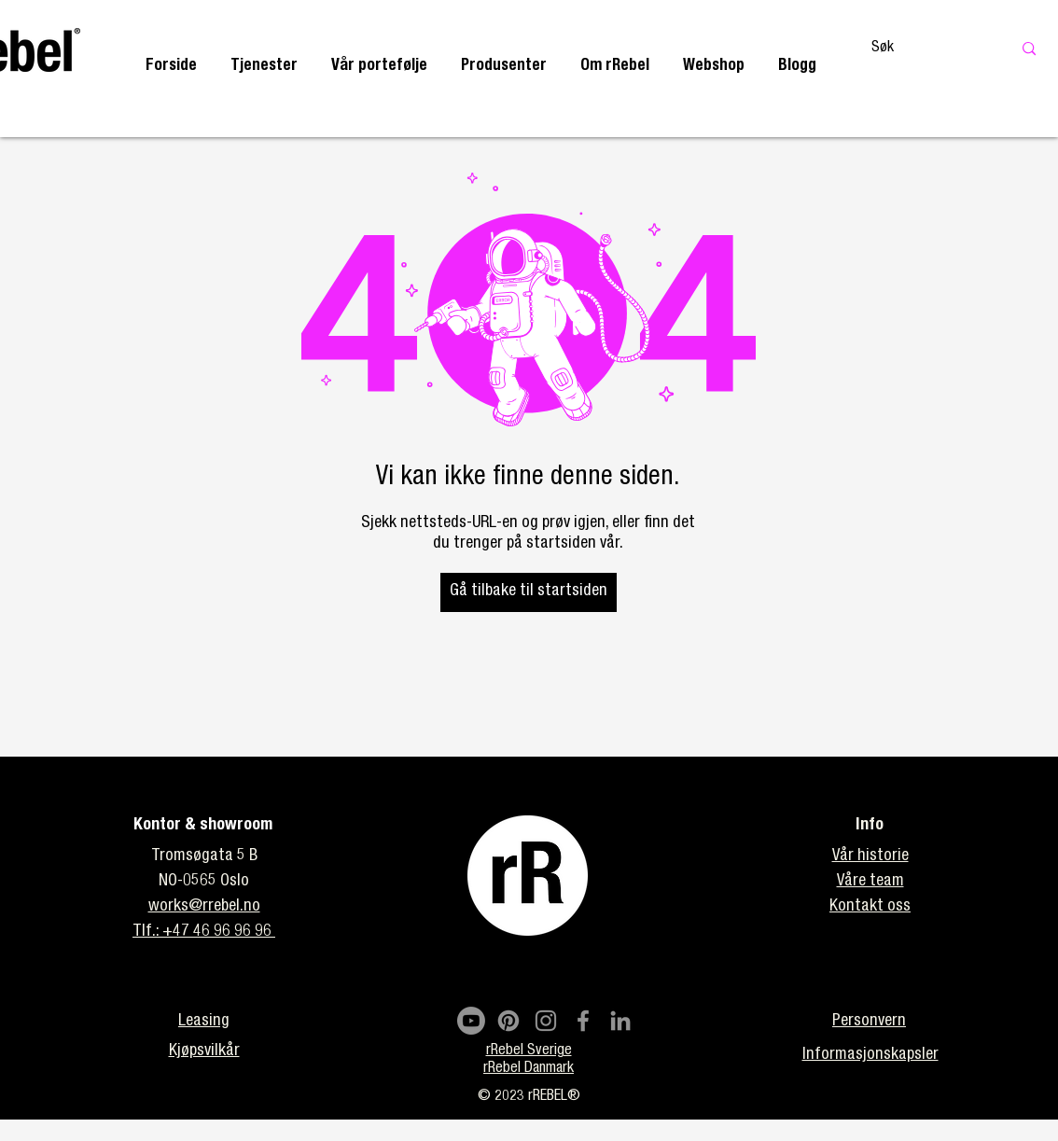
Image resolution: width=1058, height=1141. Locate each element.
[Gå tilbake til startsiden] (528, 592)
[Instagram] (546, 1021)
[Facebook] (583, 1021)
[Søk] (921, 49)
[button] (264, 67)
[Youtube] (471, 1021)
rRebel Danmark (528, 1069)
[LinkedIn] (620, 1021)
